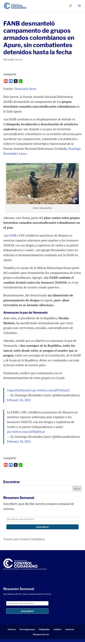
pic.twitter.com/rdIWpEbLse (26, 432)
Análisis (57, 629)
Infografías (44, 629)
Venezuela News (25, 89)
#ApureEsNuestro (19, 390)
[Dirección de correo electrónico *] (42, 519)
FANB (12, 235)
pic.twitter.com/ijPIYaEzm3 (51, 390)
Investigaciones (27, 629)
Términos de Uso (41, 634)
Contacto (69, 629)
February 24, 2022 (19, 400)
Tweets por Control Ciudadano (24, 539)
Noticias (19, 59)
